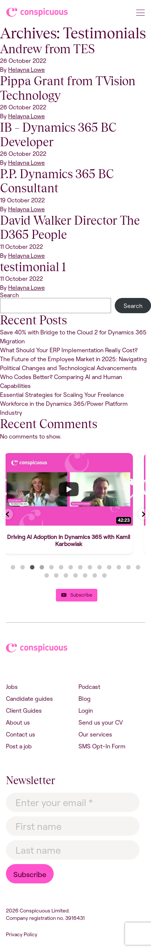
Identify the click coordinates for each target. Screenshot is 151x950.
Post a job (19, 746)
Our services (95, 734)
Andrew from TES (47, 49)
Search (9, 295)
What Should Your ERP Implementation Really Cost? (69, 350)
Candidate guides (29, 698)
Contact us (20, 734)
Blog (84, 698)
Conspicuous (37, 14)
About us (18, 722)
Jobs (12, 686)
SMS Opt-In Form (101, 746)
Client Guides (24, 710)
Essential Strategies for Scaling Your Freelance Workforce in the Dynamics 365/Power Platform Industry (64, 403)
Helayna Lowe (26, 69)
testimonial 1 (33, 267)
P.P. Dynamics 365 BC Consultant (57, 181)
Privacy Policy (21, 934)
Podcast (89, 686)
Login (85, 710)
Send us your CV (100, 722)
